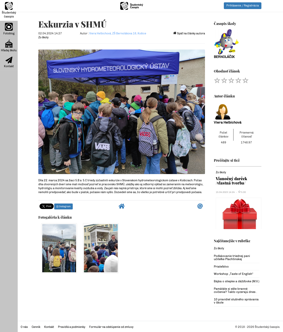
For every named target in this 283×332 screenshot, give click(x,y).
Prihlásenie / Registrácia (242, 5)
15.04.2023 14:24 (225, 192)
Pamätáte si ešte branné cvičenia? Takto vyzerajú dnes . (235, 290)
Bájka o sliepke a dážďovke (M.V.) (236, 281)
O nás (24, 327)
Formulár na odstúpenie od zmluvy (111, 327)
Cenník (36, 327)
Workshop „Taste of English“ (233, 274)
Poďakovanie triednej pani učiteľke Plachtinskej (232, 257)
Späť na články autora (189, 33)
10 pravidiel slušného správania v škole (236, 301)
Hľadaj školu (9, 46)
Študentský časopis (9, 10)
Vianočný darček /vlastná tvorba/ (231, 180)
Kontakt (9, 62)
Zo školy (43, 37)
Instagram (63, 206)
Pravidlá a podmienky (71, 327)
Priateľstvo (221, 266)
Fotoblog (9, 29)
